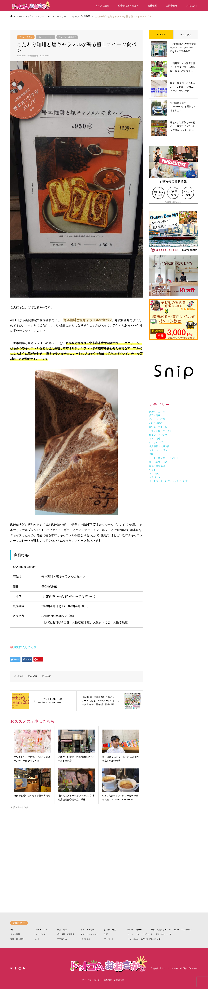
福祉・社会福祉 (17, 939)
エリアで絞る (102, 5)
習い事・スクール (135, 929)
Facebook (15, 968)
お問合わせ (171, 5)
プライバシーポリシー (92, 980)
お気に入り (192, 5)
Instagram (20, 968)
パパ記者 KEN (30, 676)
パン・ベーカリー (45, 37)
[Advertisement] (76, 848)
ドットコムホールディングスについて (144, 939)
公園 (106, 934)
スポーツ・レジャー (89, 934)
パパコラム (85, 939)
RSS (24, 968)
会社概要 (152, 5)
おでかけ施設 (110, 929)
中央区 (48, 676)
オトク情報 (15, 934)
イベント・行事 (87, 929)
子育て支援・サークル (160, 929)
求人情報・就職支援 (66, 934)
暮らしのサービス (163, 934)
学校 (12, 929)
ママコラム (185, 34)
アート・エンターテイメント (140, 934)
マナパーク (109, 939)
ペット (36, 939)
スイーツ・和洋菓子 (67, 37)
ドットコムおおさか (170, 968)
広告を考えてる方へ (128, 5)
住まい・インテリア (183, 929)
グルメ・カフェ (25, 37)
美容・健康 (62, 929)
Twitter (11, 968)
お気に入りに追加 (25, 647)
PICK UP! (161, 34)
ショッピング (39, 934)
